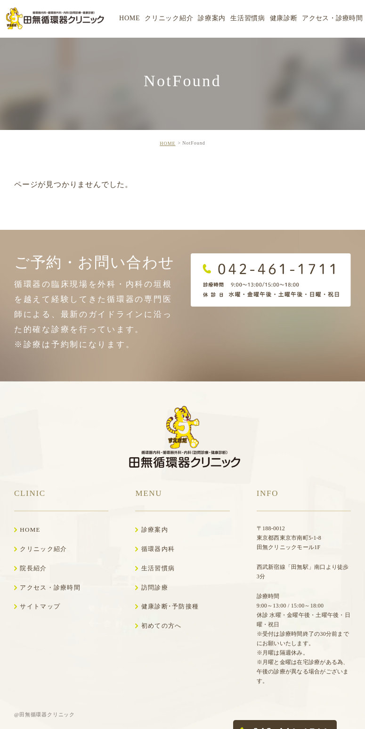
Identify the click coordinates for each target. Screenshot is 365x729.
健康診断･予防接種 (170, 606)
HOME (167, 143)
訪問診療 (154, 587)
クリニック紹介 (43, 548)
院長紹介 (33, 568)
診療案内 (154, 529)
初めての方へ (161, 625)
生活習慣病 (158, 568)
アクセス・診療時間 (50, 587)
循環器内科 (158, 548)
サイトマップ (40, 606)
